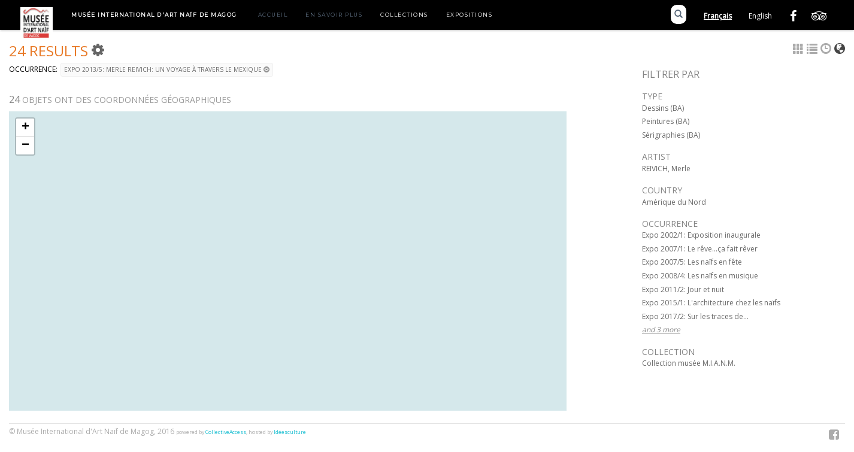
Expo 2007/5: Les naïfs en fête (692, 262)
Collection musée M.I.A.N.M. (688, 363)
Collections (404, 14)
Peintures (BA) (665, 121)
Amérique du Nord (674, 202)
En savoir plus (333, 14)
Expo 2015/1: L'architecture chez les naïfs (711, 303)
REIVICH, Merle (666, 168)
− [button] (25, 145)
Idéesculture (290, 432)
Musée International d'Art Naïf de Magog (154, 14)
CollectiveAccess (225, 432)
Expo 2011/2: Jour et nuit (683, 289)
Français (718, 16)
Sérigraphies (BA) (671, 135)
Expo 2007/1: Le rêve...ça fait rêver (700, 249)
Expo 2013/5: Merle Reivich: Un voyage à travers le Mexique (166, 69)
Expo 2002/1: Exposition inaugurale (701, 235)
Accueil (273, 14)
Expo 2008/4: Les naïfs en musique (700, 276)
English (760, 16)
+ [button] (25, 127)
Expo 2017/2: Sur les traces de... (695, 316)
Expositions (469, 14)
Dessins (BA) (663, 108)
